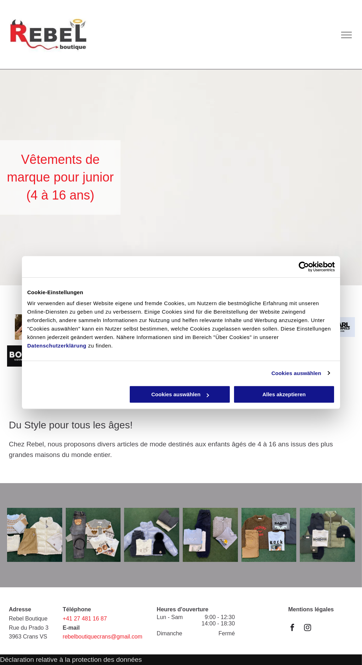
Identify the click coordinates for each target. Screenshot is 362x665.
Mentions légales (311, 609)
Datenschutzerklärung (57, 346)
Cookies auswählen (296, 373)
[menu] (346, 35)
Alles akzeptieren (284, 394)
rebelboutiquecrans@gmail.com (102, 637)
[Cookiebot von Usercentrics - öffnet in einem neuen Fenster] (304, 266)
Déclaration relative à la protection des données (71, 659)
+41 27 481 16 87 (85, 619)
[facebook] (292, 628)
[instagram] (307, 628)
